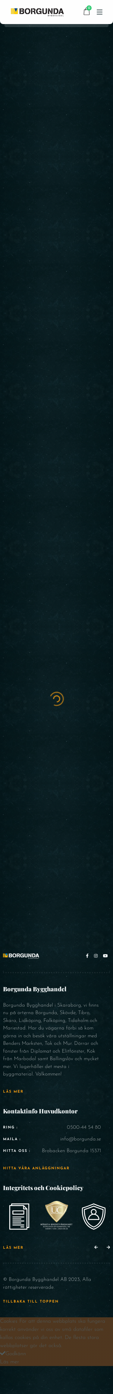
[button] (96, 1248)
